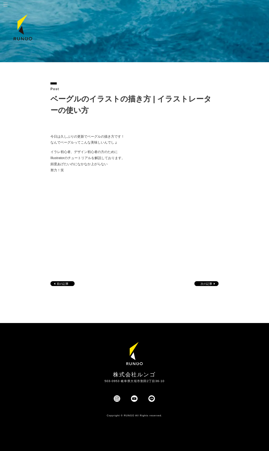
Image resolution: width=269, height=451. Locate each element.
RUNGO (129, 415)
